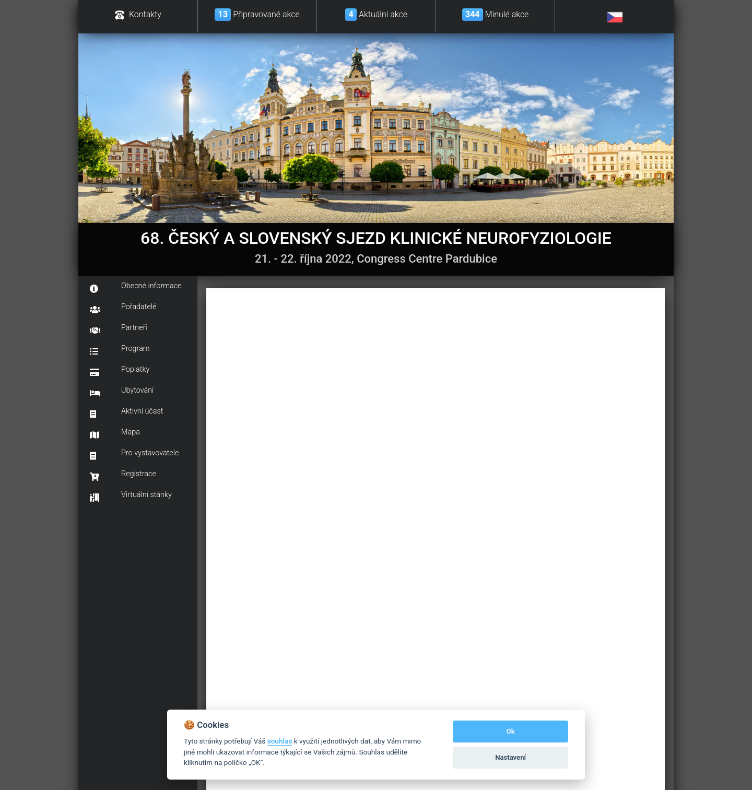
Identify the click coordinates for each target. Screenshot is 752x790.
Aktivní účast (126, 412)
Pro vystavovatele (134, 454)
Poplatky (119, 370)
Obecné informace (136, 287)
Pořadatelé (123, 308)
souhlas (279, 741)
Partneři (118, 329)
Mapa (115, 433)
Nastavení (510, 757)
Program (120, 350)
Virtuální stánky (131, 496)
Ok (511, 731)
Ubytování (122, 391)
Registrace (123, 475)
